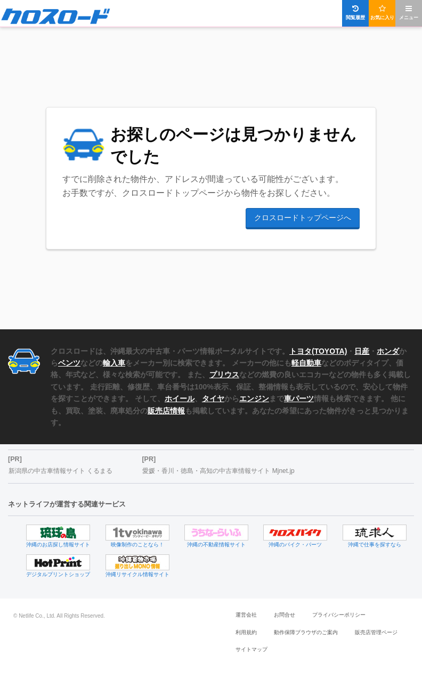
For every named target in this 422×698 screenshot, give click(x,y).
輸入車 (114, 363)
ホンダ (388, 351)
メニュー (408, 12)
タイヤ (213, 398)
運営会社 (246, 615)
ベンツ (69, 363)
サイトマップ (251, 649)
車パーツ (299, 398)
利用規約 (246, 632)
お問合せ (284, 615)
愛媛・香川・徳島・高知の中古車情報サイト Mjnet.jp (218, 471)
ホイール (179, 398)
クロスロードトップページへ (302, 217)
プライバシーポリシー (339, 615)
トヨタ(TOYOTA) (318, 351)
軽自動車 (306, 363)
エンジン (254, 398)
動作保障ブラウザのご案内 (306, 632)
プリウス (224, 374)
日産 (361, 351)
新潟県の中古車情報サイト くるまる (60, 471)
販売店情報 (166, 410)
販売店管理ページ (376, 632)
